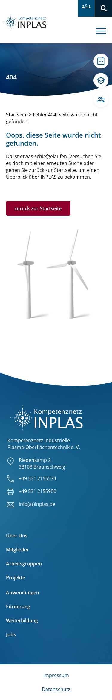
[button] (103, 8)
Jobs (11, 634)
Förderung (18, 606)
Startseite (17, 114)
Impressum (56, 675)
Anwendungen (22, 592)
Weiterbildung (22, 620)
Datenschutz (56, 689)
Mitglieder (17, 550)
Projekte (15, 578)
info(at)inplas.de (37, 504)
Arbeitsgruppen (24, 564)
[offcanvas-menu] (104, 27)
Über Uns (16, 536)
